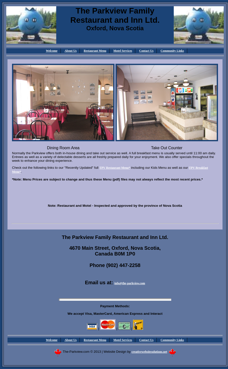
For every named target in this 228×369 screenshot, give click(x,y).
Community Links (172, 50)
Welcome (52, 50)
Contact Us (146, 50)
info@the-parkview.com (129, 283)
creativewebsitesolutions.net (149, 352)
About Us (70, 50)
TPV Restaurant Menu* (115, 168)
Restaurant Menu (95, 50)
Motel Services (123, 50)
